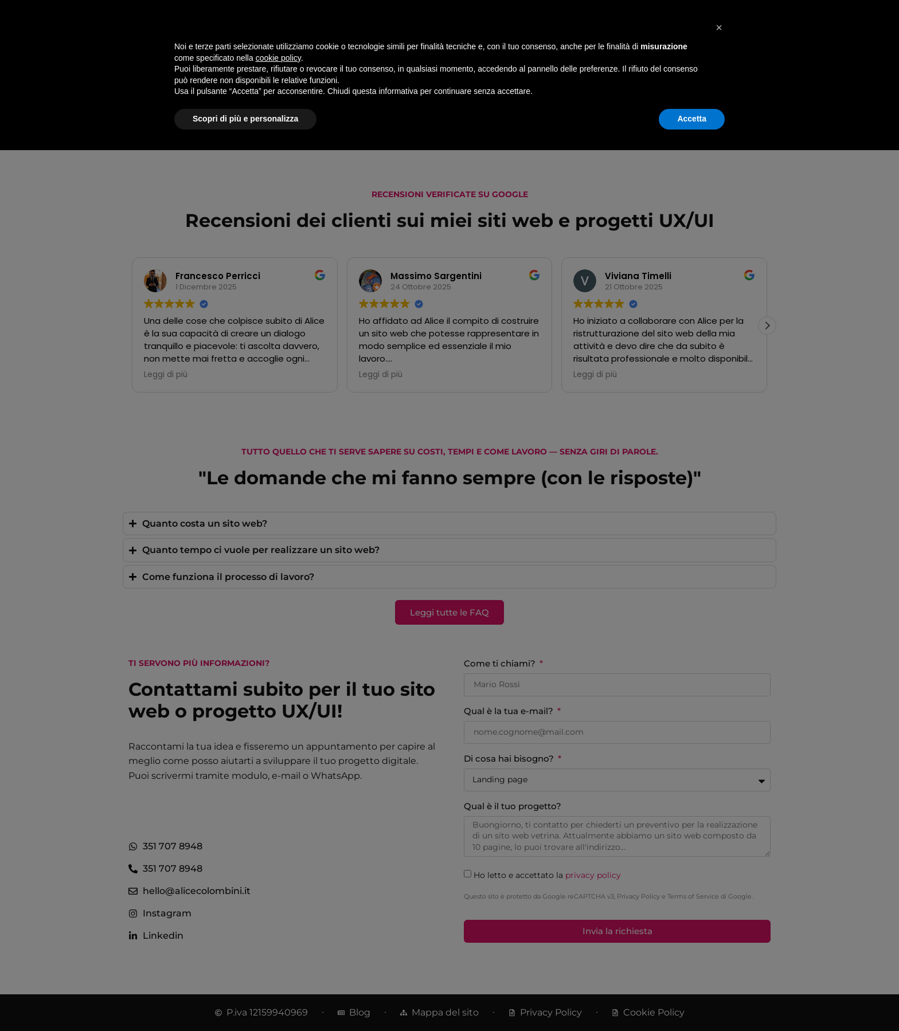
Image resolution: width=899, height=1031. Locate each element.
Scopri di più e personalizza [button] (245, 999)
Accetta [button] (691, 999)
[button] (719, 908)
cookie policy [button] (278, 938)
